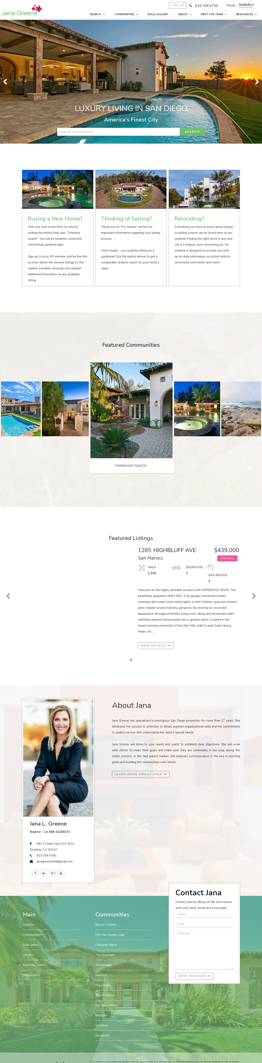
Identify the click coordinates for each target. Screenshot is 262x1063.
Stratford (101, 1025)
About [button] (184, 14)
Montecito (102, 1036)
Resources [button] (246, 14)
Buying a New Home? (55, 218)
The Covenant (104, 955)
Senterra (101, 1015)
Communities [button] (126, 14)
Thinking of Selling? (126, 218)
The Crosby (103, 985)
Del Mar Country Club (109, 935)
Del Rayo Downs (107, 1005)
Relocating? (189, 218)
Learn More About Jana (141, 774)
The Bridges (103, 965)
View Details (155, 645)
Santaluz (101, 975)
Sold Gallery (157, 14)
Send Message (194, 976)
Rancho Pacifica (105, 925)
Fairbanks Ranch (106, 945)
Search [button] (97, 14)
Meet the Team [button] (214, 14)
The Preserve (104, 995)
